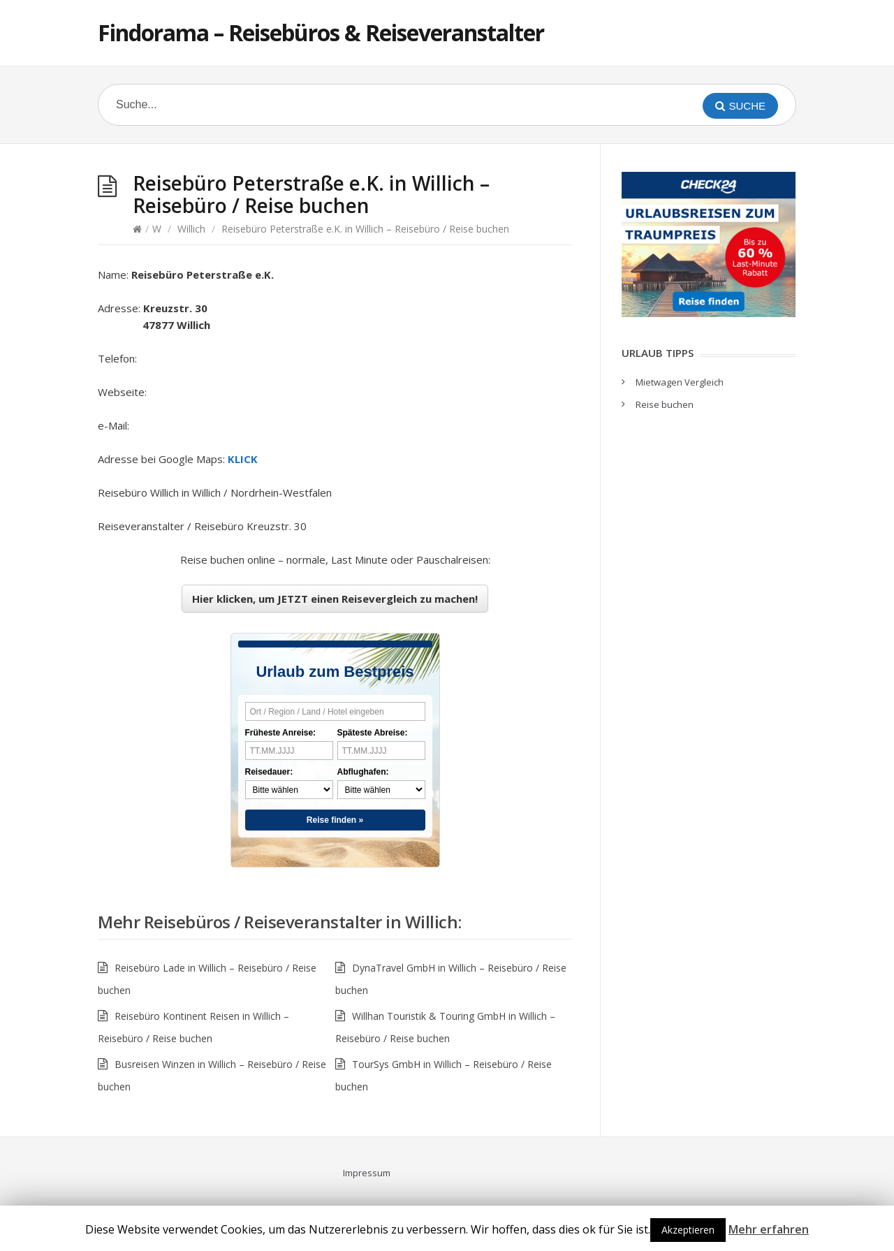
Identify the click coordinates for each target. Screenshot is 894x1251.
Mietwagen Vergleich (680, 382)
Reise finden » (335, 820)
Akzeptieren (688, 1229)
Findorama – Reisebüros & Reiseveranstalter (321, 32)
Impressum (366, 1172)
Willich (191, 228)
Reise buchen (665, 404)
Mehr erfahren (768, 1229)
